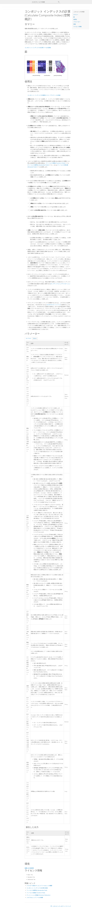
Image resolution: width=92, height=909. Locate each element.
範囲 (26, 868)
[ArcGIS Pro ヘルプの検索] (44, 2)
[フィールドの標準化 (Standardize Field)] (38, 165)
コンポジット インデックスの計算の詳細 (37, 888)
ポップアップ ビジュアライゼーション (60, 283)
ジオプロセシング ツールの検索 (35, 897)
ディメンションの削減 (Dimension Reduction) (38, 895)
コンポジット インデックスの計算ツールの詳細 (38, 47)
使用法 (75, 19)
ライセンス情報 (77, 26)
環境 (74, 24)
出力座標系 (31, 868)
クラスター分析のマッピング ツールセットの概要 (39, 885)
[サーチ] (59, 2)
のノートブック (54, 304)
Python (35, 338)
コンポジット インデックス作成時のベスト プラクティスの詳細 (44, 95)
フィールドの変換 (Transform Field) (36, 892)
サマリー (75, 14)
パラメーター (76, 21)
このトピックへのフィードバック (62, 906)
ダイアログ (28, 338)
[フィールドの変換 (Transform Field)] (55, 163)
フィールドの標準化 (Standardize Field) (37, 890)
